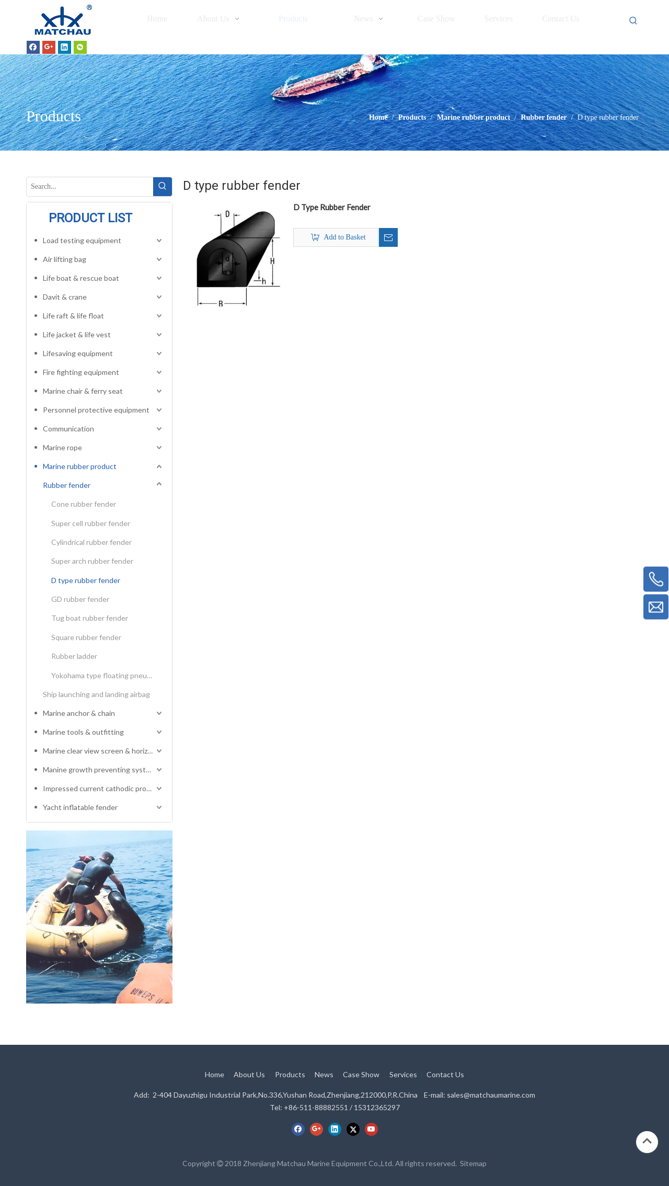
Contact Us (445, 1074)
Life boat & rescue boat (81, 277)
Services (403, 1074)
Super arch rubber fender (92, 560)
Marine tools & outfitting (83, 731)
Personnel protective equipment (96, 409)
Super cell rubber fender (90, 523)
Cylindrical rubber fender (91, 542)
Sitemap (473, 1163)
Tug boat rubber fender (89, 617)
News (324, 1074)
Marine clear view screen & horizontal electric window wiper (103, 750)
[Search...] (90, 186)
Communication (68, 428)
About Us (249, 1074)
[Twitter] (353, 1129)
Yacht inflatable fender (80, 807)
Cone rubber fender (83, 503)
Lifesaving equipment (78, 353)
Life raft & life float (73, 315)
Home (214, 1074)
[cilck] (99, 916)
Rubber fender (66, 485)
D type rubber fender (85, 580)
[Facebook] (33, 47)
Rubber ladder (74, 656)
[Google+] (48, 47)
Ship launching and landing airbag (96, 694)
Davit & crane (65, 296)
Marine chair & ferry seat (83, 390)
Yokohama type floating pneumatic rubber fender (107, 675)
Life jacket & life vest (77, 334)
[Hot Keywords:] (633, 21)
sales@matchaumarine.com (491, 1094)
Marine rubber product (80, 466)
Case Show (361, 1074)
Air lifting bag (64, 259)
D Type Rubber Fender (332, 207)
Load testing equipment (82, 240)
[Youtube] (371, 1129)
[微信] (80, 47)
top (647, 1141)
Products (290, 1074)
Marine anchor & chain (79, 713)
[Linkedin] (64, 47)
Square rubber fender (86, 637)
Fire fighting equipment (81, 372)
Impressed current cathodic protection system (103, 788)
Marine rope (62, 447)
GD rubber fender (80, 599)
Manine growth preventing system (99, 769)
